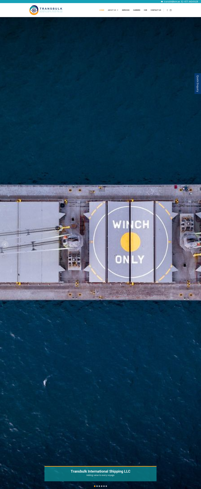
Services (125, 10)
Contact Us (156, 10)
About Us (112, 10)
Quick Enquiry (198, 83)
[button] (5, 244)
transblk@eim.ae (170, 1)
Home (101, 10)
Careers (136, 10)
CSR (145, 10)
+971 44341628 (189, 1)
